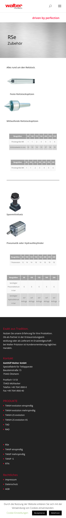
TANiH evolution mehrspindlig (20, 410)
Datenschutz (11, 484)
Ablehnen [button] (55, 513)
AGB (7, 488)
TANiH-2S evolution (15, 415)
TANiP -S (9, 458)
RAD (7, 429)
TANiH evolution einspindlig (19, 405)
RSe (7, 444)
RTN (7, 463)
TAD (7, 424)
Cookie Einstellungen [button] (17, 512)
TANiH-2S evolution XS (16, 419)
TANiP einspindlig (14, 449)
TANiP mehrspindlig (15, 454)
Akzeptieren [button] (39, 513)
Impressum (11, 479)
